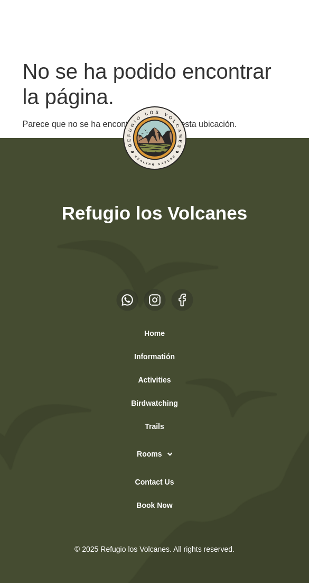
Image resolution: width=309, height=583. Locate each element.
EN (47, 27)
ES (26, 27)
